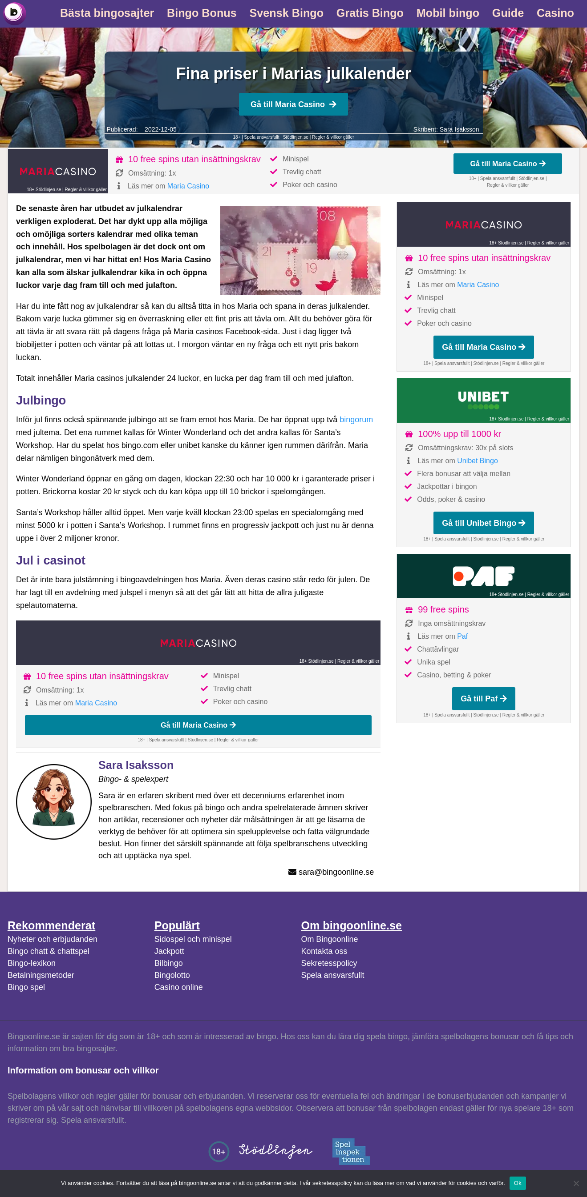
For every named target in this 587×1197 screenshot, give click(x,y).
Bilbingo (168, 963)
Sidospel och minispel (193, 939)
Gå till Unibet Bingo (484, 523)
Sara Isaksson (459, 129)
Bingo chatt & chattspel (48, 951)
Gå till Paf (484, 698)
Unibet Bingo (477, 460)
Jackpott (169, 951)
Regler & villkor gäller (333, 137)
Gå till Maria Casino (293, 104)
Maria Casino (188, 186)
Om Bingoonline (329, 939)
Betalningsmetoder (41, 975)
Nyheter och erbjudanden (52, 939)
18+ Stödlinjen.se (44, 189)
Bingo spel (26, 987)
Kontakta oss (324, 951)
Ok (518, 1183)
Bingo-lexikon (32, 963)
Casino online (178, 987)
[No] (575, 1183)
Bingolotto (172, 975)
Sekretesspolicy (329, 963)
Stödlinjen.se (295, 137)
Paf (462, 636)
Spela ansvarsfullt (332, 975)
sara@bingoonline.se (336, 872)
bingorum (356, 419)
